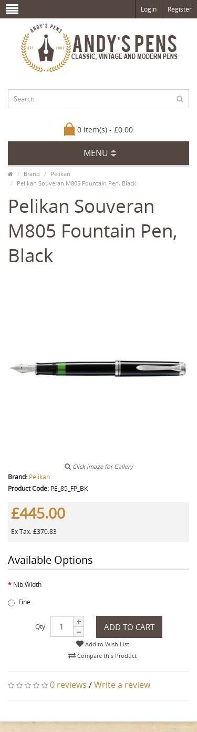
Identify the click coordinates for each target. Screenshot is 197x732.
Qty (40, 626)
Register (180, 9)
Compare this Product (102, 655)
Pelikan (60, 174)
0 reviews (68, 684)
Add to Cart (129, 627)
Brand (32, 174)
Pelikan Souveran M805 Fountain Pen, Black (76, 183)
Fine (19, 601)
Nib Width (27, 584)
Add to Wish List (102, 644)
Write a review (122, 684)
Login (149, 9)
